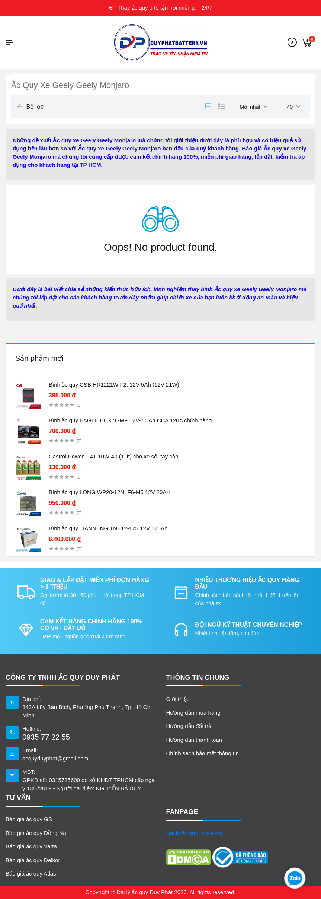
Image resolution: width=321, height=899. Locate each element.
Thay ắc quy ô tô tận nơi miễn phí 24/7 (160, 7)
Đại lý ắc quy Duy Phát (194, 833)
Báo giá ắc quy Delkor (33, 860)
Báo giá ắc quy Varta (31, 846)
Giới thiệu (178, 699)
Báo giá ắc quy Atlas (31, 873)
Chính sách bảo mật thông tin (202, 753)
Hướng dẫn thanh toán (194, 740)
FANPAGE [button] (182, 812)
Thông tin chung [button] (197, 677)
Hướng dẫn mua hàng (193, 712)
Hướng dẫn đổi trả (189, 726)
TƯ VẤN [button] (18, 797)
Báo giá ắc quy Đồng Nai (36, 833)
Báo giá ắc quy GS (29, 819)
